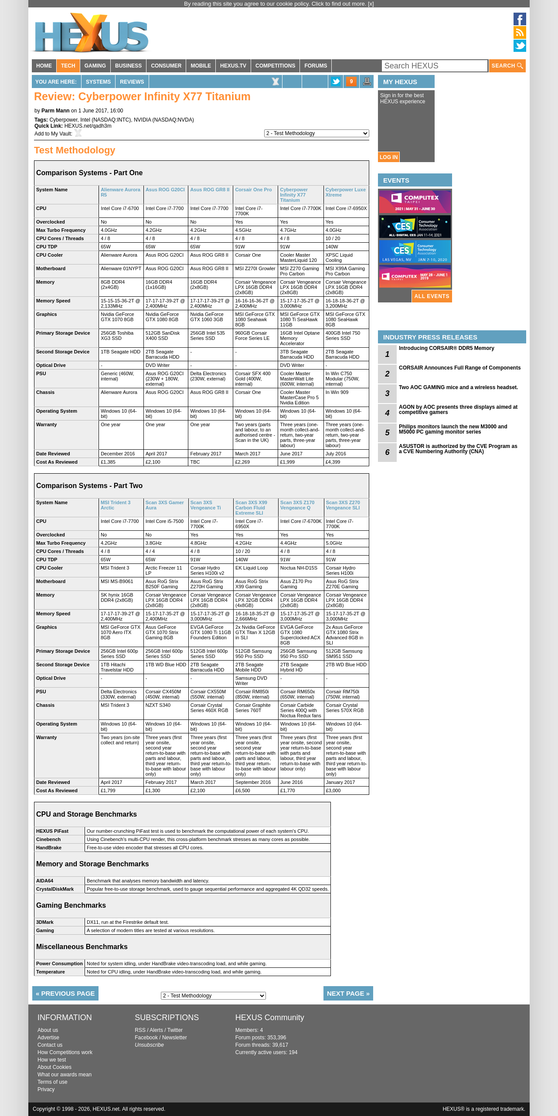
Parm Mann (55, 111)
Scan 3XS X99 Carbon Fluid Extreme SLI (251, 508)
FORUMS (315, 66)
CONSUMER (166, 66)
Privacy (45, 1089)
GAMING (95, 66)
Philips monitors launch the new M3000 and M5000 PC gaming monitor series (453, 429)
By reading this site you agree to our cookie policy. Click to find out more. (276, 3)
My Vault (61, 134)
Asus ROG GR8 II (209, 189)
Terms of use (52, 1082)
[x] (371, 3)
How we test (51, 1060)
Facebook (146, 1038)
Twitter (175, 1030)
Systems (98, 82)
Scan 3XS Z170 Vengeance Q (297, 505)
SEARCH (507, 66)
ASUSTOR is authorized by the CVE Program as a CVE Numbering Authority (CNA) (458, 449)
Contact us (49, 1045)
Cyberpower (63, 120)
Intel (85, 120)
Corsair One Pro (253, 189)
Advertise (48, 1038)
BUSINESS (128, 66)
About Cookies (54, 1067)
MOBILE (201, 66)
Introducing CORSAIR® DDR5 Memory (446, 348)
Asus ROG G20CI (165, 189)
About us (47, 1030)
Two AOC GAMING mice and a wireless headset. (458, 387)
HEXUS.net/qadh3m (88, 126)
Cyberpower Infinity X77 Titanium (294, 195)
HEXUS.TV (233, 66)
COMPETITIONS (275, 66)
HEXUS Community (269, 1017)
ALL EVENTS (432, 296)
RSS (140, 1030)
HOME (44, 66)
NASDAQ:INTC (111, 120)
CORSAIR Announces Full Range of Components (460, 367)
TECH (68, 66)
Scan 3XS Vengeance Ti (206, 505)
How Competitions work (64, 1052)
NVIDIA (142, 120)
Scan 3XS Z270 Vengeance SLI (343, 505)
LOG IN (389, 157)
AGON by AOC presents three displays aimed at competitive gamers (458, 409)
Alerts (156, 1030)
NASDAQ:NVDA (173, 120)
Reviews (132, 82)
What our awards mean (64, 1075)
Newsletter (174, 1038)
